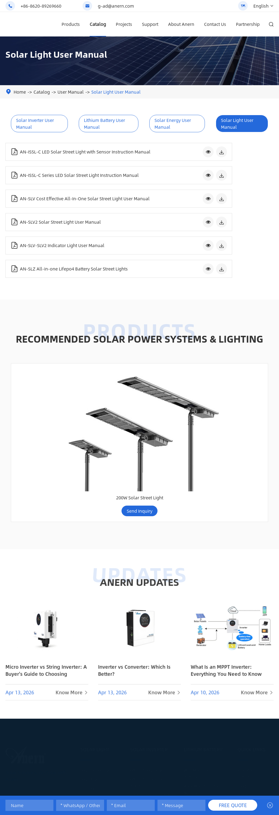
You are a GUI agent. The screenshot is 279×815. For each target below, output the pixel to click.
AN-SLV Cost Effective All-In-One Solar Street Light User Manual (54, 177)
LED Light (89, 643)
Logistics (246, 704)
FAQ (241, 686)
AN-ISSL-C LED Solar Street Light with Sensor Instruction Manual (53, 151)
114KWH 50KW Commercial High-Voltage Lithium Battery (172, 349)
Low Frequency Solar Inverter (156, 668)
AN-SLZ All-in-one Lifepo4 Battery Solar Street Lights (192, 203)
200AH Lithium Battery (204, 691)
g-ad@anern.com (116, 5)
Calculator (247, 731)
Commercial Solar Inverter (154, 686)
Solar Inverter (149, 604)
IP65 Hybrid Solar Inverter (153, 659)
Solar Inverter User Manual (35, 123)
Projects (124, 24)
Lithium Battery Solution (206, 709)
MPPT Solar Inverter (147, 720)
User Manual (70, 91)
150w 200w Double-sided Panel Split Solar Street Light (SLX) (41, 349)
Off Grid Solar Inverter (150, 625)
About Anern (181, 24)
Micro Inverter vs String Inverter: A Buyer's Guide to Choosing (46, 530)
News (243, 659)
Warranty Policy (252, 713)
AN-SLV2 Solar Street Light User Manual (192, 177)
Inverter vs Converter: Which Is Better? (134, 530)
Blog (242, 641)
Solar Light (94, 604)
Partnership (248, 24)
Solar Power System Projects (156, 745)
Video (243, 650)
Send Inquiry (41, 368)
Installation (248, 668)
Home (20, 91)
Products (71, 24)
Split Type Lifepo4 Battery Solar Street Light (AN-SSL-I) (106, 349)
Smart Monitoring (254, 695)
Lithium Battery (203, 604)
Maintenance (250, 677)
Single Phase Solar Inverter (155, 677)
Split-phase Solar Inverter (153, 650)
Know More (72, 552)
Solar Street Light (96, 625)
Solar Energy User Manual (172, 123)
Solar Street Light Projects (104, 668)
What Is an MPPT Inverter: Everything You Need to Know (226, 530)
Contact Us (215, 24)
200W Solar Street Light (238, 355)
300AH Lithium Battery (204, 700)
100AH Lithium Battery (204, 682)
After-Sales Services (256, 722)
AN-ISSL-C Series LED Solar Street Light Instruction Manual (191, 151)
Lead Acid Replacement (205, 657)
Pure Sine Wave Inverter (151, 711)
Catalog (98, 24)
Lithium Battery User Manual (104, 123)
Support (150, 24)
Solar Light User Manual (116, 91)
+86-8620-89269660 (41, 5)
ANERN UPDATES (139, 439)
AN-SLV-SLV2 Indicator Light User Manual (57, 203)
